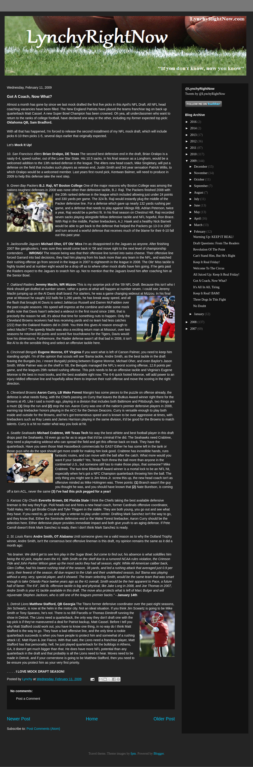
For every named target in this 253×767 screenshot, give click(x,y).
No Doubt (199, 306)
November (201, 173)
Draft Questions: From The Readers (216, 243)
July (197, 199)
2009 (194, 161)
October (199, 179)
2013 (194, 135)
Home (92, 718)
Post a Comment (28, 698)
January (199, 314)
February (200, 231)
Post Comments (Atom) (43, 728)
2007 (194, 328)
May (197, 212)
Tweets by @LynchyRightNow (205, 94)
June (197, 205)
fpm (133, 753)
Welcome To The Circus (208, 268)
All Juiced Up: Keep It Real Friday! (216, 274)
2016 (194, 122)
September (201, 186)
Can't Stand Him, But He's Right (214, 255)
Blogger (159, 753)
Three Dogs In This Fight (209, 299)
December (201, 166)
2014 (194, 128)
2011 (193, 147)
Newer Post (18, 718)
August (199, 192)
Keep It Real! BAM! (206, 293)
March (198, 225)
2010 (194, 154)
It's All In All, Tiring (206, 287)
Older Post (164, 718)
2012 (194, 141)
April (197, 218)
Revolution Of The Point (209, 249)
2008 (194, 322)
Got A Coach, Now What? (210, 280)
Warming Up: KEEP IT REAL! (213, 237)
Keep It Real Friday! (206, 262)
